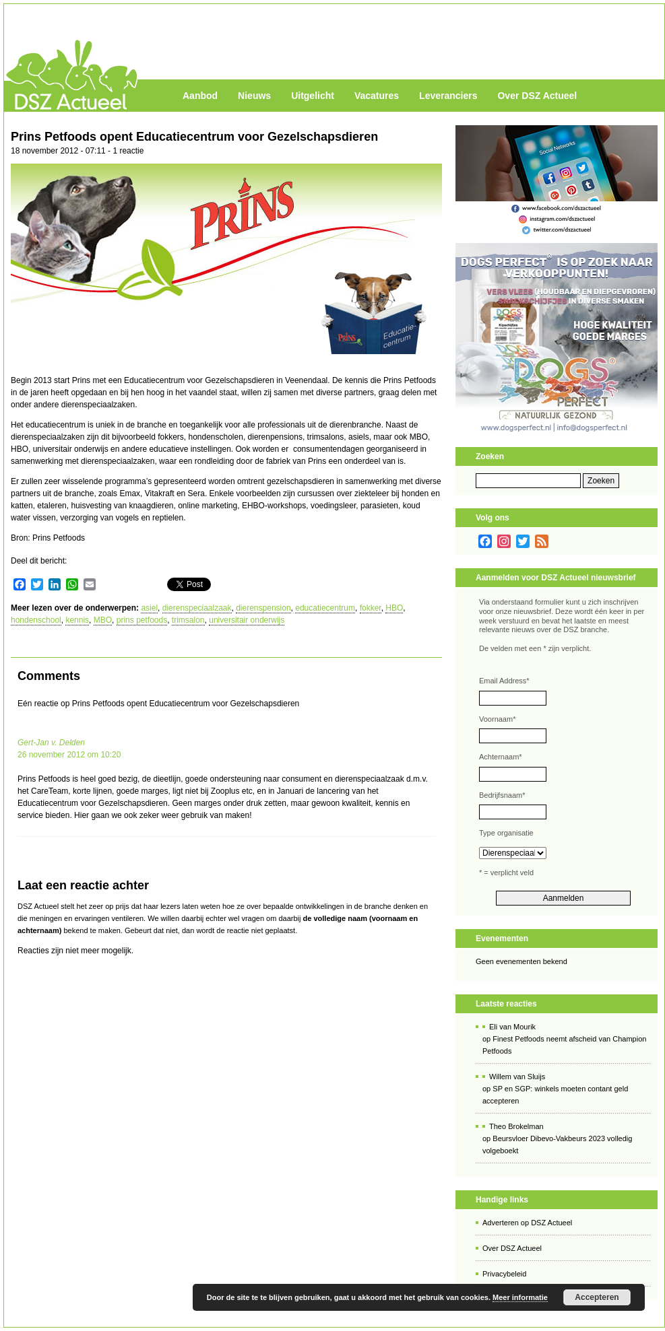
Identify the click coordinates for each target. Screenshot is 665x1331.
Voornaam (497, 719)
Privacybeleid (504, 1274)
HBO (394, 608)
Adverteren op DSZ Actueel (527, 1223)
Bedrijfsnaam (502, 795)
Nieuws (254, 95)
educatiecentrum (325, 608)
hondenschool (36, 620)
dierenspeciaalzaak (197, 608)
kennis (77, 620)
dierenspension (263, 608)
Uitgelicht (312, 95)
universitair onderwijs (246, 620)
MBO (103, 620)
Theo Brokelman (516, 1126)
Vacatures (376, 95)
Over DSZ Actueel (537, 95)
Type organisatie (506, 833)
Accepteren (597, 1297)
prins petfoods (142, 620)
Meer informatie (520, 1297)
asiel (149, 608)
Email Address (504, 681)
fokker (370, 608)
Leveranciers (448, 95)
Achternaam (500, 757)
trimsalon (188, 620)
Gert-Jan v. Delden (51, 742)
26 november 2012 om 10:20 (69, 754)
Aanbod (200, 95)
